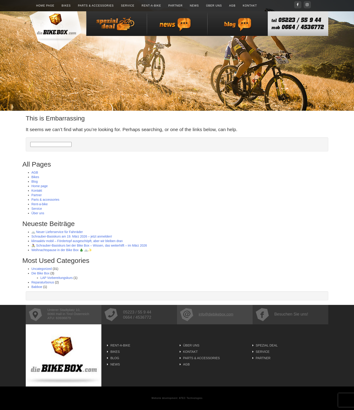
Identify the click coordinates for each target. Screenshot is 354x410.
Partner (175, 5)
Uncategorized (41, 269)
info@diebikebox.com (206, 314)
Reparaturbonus (42, 282)
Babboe (36, 287)
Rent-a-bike (151, 5)
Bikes (66, 5)
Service (127, 5)
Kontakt (250, 5)
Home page (45, 5)
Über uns (214, 5)
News (194, 5)
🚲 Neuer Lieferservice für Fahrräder (57, 232)
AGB (232, 5)
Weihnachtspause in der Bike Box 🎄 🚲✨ (61, 250)
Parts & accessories (96, 5)
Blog (34, 181)
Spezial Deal (267, 345)
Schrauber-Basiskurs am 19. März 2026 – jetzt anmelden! (71, 236)
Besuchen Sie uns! (282, 314)
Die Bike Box (40, 273)
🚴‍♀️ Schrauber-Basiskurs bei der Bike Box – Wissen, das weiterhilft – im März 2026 (89, 245)
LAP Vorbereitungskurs (56, 278)
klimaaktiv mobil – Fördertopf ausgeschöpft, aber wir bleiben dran (77, 241)
